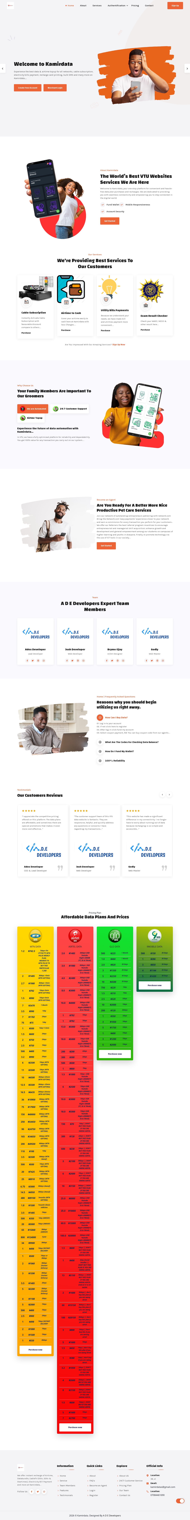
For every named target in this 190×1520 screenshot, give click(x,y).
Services (97, 5)
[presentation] (3, 68)
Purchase (26, 333)
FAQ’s (92, 1480)
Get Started (109, 221)
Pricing (135, 5)
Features (64, 1490)
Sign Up (175, 6)
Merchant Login (55, 88)
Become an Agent (98, 1485)
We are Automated (32, 408)
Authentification (116, 5)
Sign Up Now (118, 344)
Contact (149, 5)
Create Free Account (27, 88)
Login (92, 1490)
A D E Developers (112, 1515)
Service (63, 1480)
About (83, 5)
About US (124, 1475)
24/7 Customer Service (130, 1480)
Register (93, 1495)
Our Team (124, 1490)
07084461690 (158, 1495)
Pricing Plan (125, 1485)
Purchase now (35, 1350)
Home (71, 5)
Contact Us (124, 1495)
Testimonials (66, 1495)
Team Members (67, 1485)
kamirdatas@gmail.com (163, 1487)
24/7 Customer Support (69, 408)
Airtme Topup (31, 418)
